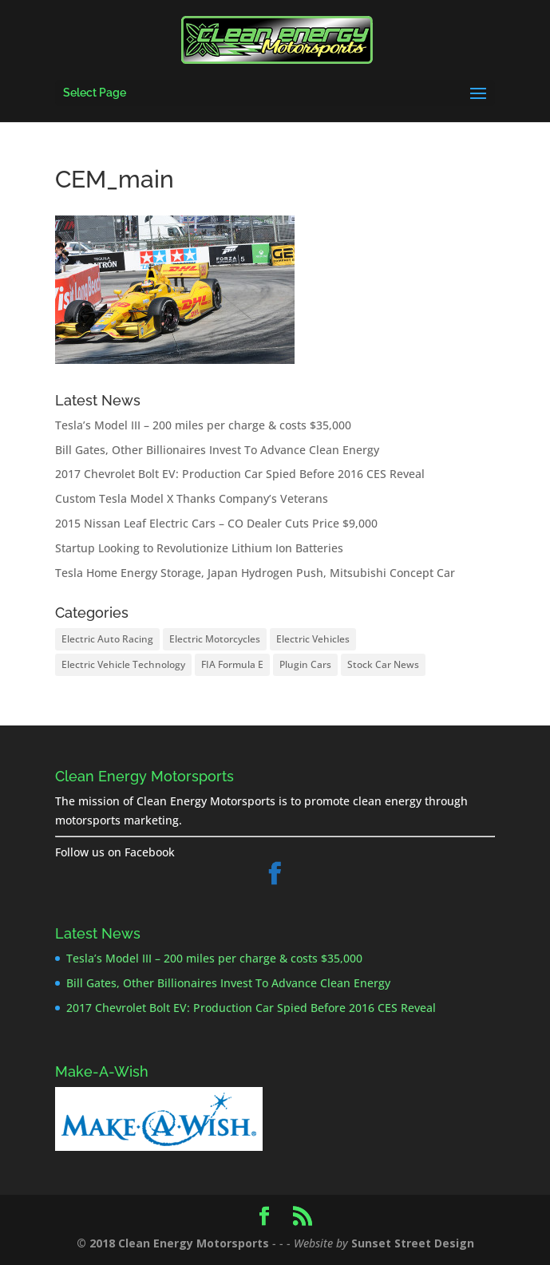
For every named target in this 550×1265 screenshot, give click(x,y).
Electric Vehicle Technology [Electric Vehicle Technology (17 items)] (123, 664)
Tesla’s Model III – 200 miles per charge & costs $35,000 (203, 425)
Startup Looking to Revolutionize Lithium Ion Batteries (199, 547)
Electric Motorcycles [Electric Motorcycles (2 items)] (214, 639)
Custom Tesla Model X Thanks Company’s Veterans (191, 498)
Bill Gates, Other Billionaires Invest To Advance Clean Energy (217, 449)
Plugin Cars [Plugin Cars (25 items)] (305, 664)
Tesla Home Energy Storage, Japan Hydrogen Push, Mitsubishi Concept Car (255, 572)
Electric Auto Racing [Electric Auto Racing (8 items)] (107, 639)
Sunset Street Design (412, 1243)
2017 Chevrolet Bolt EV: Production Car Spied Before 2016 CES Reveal (240, 473)
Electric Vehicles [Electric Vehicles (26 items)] (313, 639)
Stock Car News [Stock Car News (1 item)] (383, 664)
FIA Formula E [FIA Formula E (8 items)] (232, 664)
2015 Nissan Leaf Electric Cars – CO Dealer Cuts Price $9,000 (216, 523)
